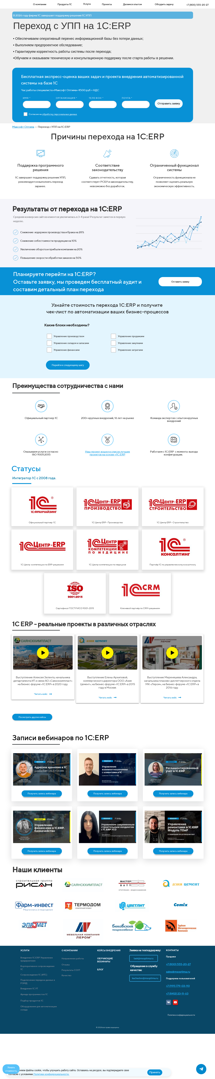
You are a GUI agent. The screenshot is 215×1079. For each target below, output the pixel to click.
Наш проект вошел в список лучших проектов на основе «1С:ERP (107, 453)
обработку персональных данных (59, 114)
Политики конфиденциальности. (51, 1074)
